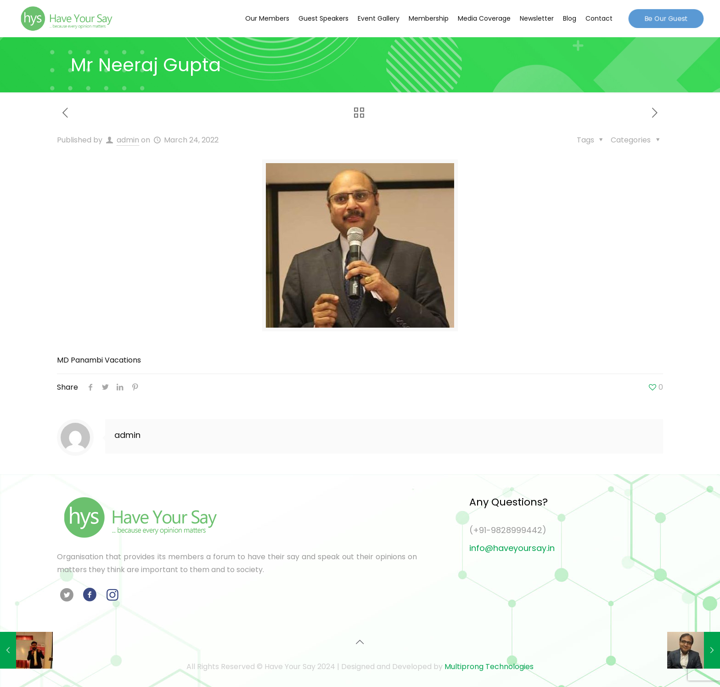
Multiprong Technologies (489, 666)
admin (128, 140)
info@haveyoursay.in (512, 548)
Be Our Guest (666, 18)
